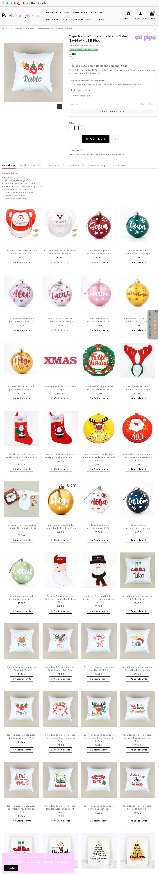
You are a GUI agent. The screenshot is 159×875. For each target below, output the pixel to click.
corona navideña (116, 154)
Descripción (9, 165)
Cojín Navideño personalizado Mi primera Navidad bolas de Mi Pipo (137, 738)
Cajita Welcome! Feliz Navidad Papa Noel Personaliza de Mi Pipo (21, 528)
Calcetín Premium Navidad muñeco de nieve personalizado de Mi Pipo (99, 599)
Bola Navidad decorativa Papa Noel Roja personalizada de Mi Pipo (137, 457)
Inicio (25, 3)
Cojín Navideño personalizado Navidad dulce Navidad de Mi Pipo (60, 809)
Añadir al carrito (96, 139)
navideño (80, 154)
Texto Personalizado (81, 90)
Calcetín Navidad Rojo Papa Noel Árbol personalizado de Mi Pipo (21, 457)
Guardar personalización (112, 111)
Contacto (42, 3)
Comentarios (117, 165)
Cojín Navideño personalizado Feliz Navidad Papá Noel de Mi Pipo (60, 738)
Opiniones (53, 165)
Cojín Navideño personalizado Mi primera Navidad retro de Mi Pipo (21, 809)
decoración (101, 154)
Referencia (74, 45)
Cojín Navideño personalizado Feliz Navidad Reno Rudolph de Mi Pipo (99, 738)
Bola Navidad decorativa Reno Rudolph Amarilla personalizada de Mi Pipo (99, 457)
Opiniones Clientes (150, 325)
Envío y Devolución (73, 165)
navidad (90, 154)
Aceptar (11, 868)
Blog (33, 3)
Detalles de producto (32, 165)
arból (71, 154)
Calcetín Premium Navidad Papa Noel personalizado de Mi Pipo (60, 599)
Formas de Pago (97, 165)
